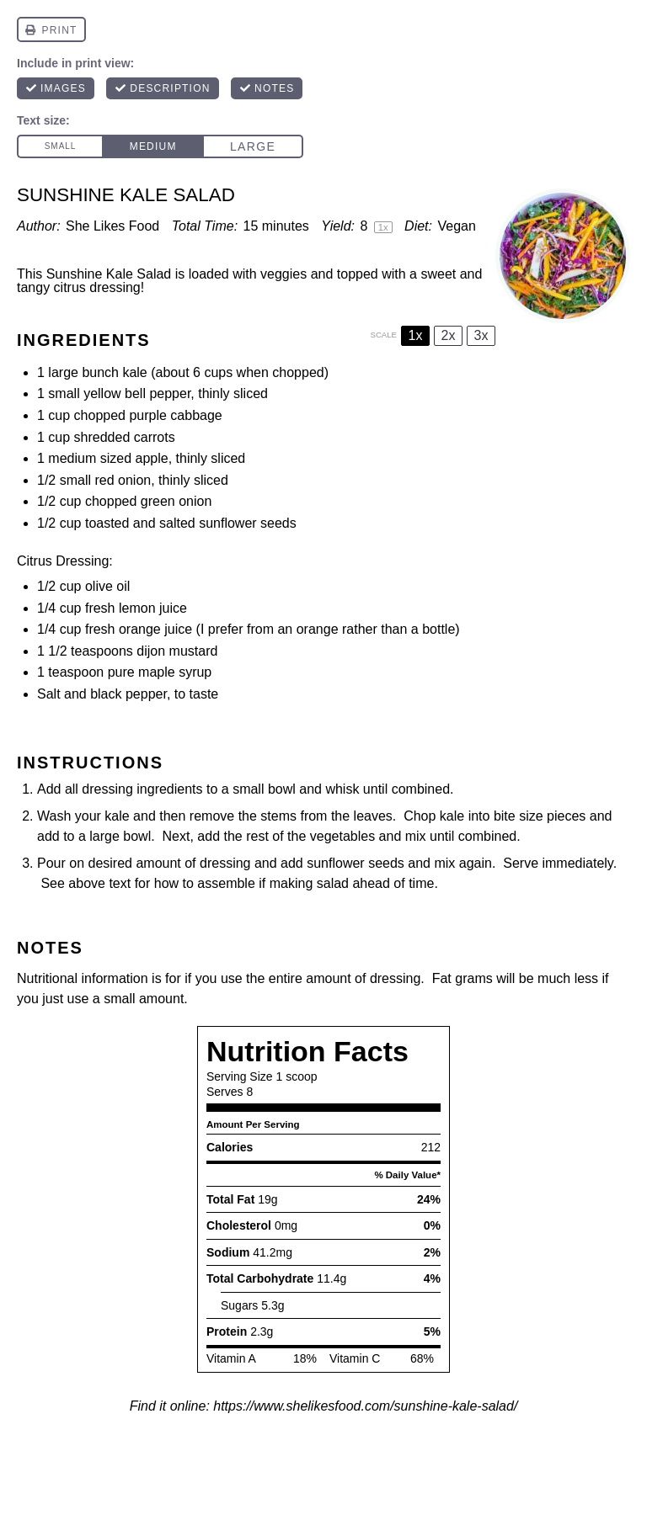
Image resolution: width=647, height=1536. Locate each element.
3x (481, 335)
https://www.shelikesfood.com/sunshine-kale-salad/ (365, 1406)
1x (416, 335)
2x (448, 335)
